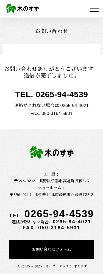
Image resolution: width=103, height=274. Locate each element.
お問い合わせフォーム (51, 249)
